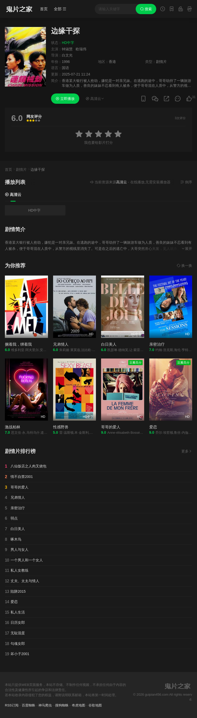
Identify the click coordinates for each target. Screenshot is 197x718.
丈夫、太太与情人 (22, 581)
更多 (186, 451)
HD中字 (34, 210)
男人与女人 (16, 549)
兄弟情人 (60, 344)
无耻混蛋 (15, 633)
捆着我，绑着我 (18, 344)
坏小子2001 (17, 654)
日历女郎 (15, 622)
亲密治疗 (157, 344)
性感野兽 (60, 427)
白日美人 (108, 344)
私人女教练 (16, 570)
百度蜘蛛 (28, 705)
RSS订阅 (11, 705)
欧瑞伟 (81, 49)
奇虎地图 (78, 705)
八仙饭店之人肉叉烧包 (25, 466)
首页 (44, 9)
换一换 (184, 265)
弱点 (11, 518)
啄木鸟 (13, 539)
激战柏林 (12, 427)
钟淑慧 (67, 49)
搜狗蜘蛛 (61, 705)
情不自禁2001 (19, 476)
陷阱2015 (15, 591)
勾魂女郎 (15, 643)
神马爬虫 (45, 705)
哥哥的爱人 (110, 427)
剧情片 (21, 169)
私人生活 (15, 612)
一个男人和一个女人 (24, 560)
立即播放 (65, 99)
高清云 (13, 194)
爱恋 (153, 427)
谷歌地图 (95, 705)
